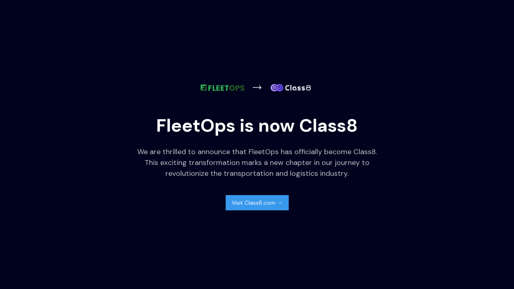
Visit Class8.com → (257, 202)
